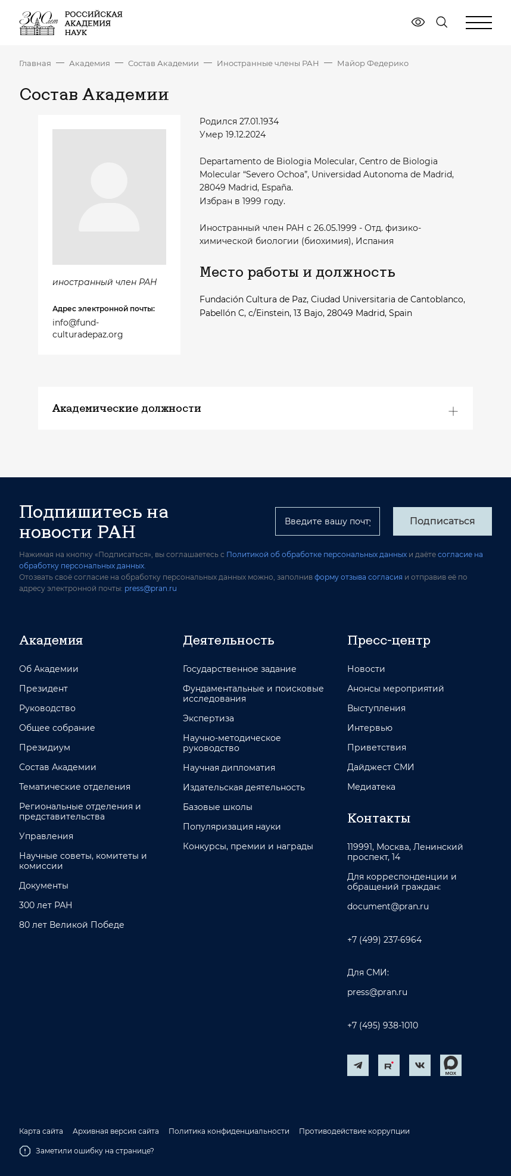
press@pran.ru (150, 588)
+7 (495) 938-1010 (382, 1026)
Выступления (376, 708)
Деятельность (229, 639)
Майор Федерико (373, 63)
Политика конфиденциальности (229, 1131)
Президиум (44, 748)
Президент (43, 689)
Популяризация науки (232, 827)
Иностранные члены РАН (268, 63)
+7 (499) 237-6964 (384, 940)
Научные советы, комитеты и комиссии (83, 861)
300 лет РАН (46, 905)
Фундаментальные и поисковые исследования (253, 694)
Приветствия (376, 748)
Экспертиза (208, 719)
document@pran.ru (388, 907)
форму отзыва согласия (358, 577)
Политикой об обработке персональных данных (316, 554)
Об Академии (49, 669)
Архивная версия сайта (116, 1131)
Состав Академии (163, 63)
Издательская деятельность (244, 788)
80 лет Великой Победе (71, 925)
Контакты (378, 817)
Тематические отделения (74, 787)
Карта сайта (41, 1131)
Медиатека (371, 787)
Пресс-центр (389, 639)
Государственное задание (240, 669)
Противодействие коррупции (354, 1131)
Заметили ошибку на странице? (86, 1151)
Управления (46, 836)
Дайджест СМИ (381, 767)
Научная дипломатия (229, 768)
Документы (43, 886)
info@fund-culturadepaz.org (87, 328)
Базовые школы (218, 807)
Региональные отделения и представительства (80, 812)
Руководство (47, 708)
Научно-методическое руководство (232, 743)
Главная (35, 63)
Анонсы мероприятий (395, 689)
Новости (366, 669)
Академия (89, 63)
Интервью (369, 728)
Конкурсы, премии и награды (248, 847)
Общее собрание (57, 728)
